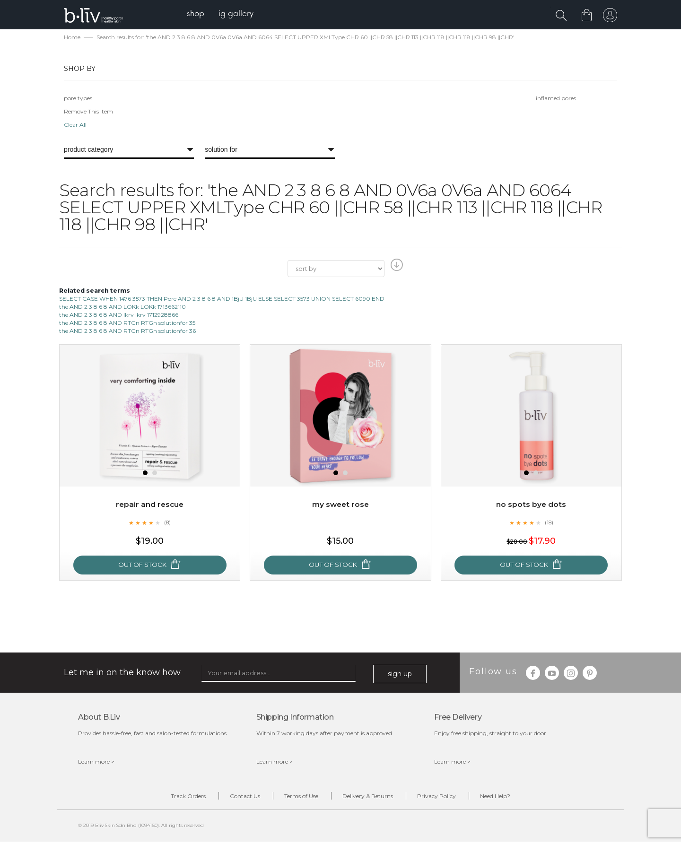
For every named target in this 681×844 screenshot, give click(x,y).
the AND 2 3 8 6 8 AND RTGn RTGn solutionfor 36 (127, 331)
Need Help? (509, 797)
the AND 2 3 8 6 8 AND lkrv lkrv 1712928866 (118, 315)
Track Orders (174, 797)
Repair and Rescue (149, 505)
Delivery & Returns (370, 797)
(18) (549, 523)
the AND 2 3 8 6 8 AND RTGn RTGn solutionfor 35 (127, 323)
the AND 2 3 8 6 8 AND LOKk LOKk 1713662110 (122, 307)
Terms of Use (298, 797)
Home (72, 38)
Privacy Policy (445, 797)
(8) (167, 523)
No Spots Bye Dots (531, 505)
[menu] (222, 14)
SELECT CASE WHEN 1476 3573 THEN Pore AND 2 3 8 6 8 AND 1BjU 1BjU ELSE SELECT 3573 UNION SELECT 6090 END (221, 299)
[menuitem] (198, 14)
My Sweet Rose (340, 505)
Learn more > (96, 762)
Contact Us (236, 797)
